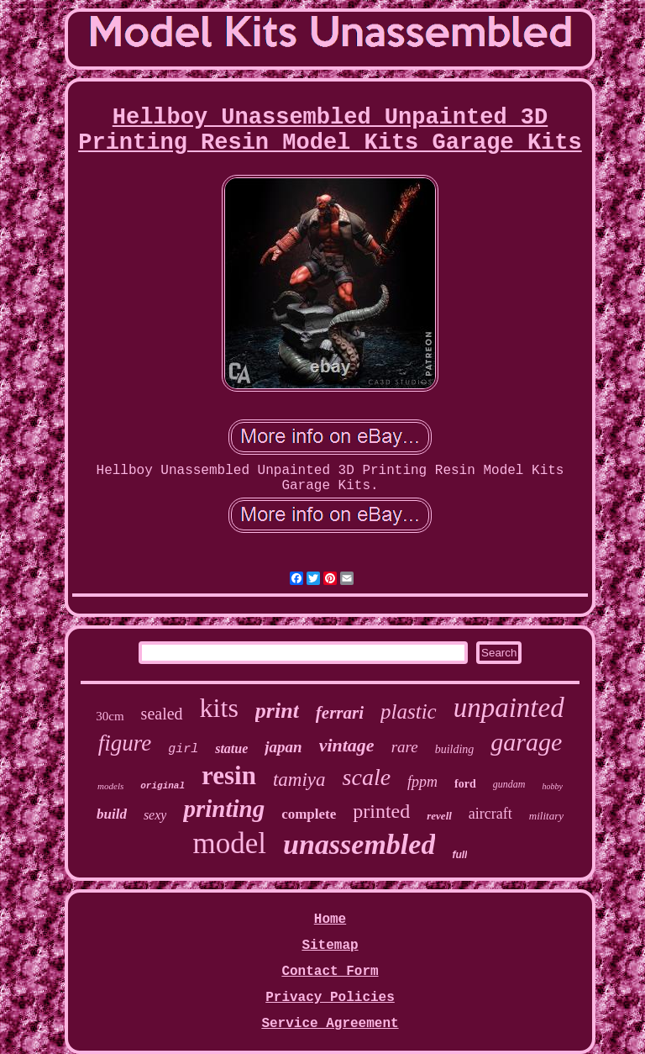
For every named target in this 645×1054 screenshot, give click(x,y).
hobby (552, 786)
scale (367, 777)
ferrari (340, 713)
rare (404, 747)
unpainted (509, 708)
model (229, 843)
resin (229, 775)
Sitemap (330, 945)
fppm (422, 781)
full (459, 855)
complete (308, 814)
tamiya (299, 779)
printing (224, 808)
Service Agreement (329, 1023)
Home (330, 919)
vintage (347, 745)
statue (231, 748)
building (455, 749)
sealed (162, 713)
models (110, 786)
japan (283, 747)
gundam (509, 784)
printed (381, 811)
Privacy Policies (330, 997)
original (162, 786)
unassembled (359, 844)
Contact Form (329, 971)
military (546, 815)
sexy (155, 815)
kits (219, 708)
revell (439, 815)
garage (526, 742)
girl (183, 749)
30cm (109, 716)
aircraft (490, 813)
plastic (408, 711)
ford (465, 783)
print (277, 710)
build (112, 814)
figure (125, 743)
